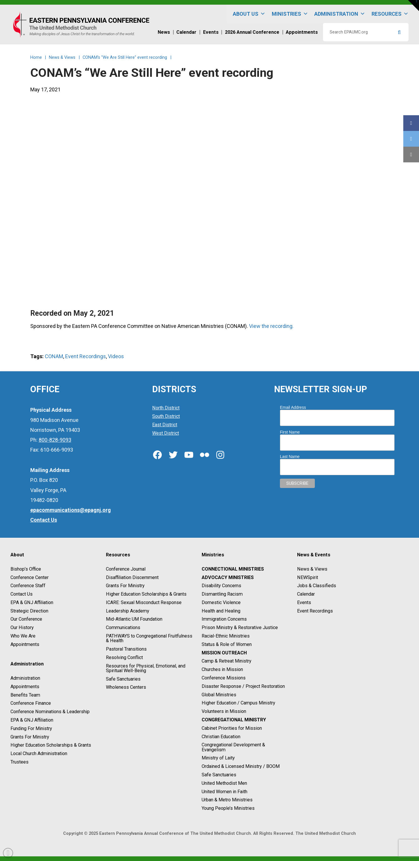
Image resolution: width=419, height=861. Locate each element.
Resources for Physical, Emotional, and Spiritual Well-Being (145, 668)
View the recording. (271, 326)
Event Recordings (85, 356)
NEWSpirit (307, 577)
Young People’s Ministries (228, 808)
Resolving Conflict (124, 657)
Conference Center (29, 577)
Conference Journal (125, 569)
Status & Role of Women (227, 644)
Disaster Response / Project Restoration (243, 686)
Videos (116, 356)
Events (304, 602)
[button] (413, 5)
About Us (249, 14)
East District (164, 424)
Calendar (306, 594)
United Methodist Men (224, 783)
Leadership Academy (127, 611)
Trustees (19, 762)
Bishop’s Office (25, 569)
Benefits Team (25, 695)
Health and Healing (221, 611)
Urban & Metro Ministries (227, 800)
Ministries (290, 14)
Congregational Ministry (234, 719)
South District (166, 416)
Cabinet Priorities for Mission (232, 728)
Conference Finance (30, 703)
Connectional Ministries (233, 569)
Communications (123, 627)
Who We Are (22, 636)
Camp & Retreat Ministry (226, 661)
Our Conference (26, 619)
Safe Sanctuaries (123, 679)
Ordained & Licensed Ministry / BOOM (241, 766)
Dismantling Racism (222, 594)
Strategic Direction (29, 611)
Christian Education (221, 736)
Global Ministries (219, 694)
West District (165, 433)
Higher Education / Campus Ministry (238, 703)
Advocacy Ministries (228, 577)
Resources (390, 14)
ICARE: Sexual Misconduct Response (144, 602)
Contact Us (21, 594)
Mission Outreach (224, 653)
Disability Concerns (221, 586)
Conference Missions (224, 678)
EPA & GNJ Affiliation (31, 602)
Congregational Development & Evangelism (233, 747)
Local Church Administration (38, 753)
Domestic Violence (221, 602)
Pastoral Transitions (126, 649)
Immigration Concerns (224, 619)
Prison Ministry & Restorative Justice (240, 627)
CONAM (54, 356)
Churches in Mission (222, 669)
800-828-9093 (55, 440)
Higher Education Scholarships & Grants (50, 745)
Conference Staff (27, 586)
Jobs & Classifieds (316, 586)
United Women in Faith (224, 791)
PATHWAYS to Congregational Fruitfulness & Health (149, 638)
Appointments (24, 644)
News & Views (312, 569)
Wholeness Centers (126, 687)
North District (166, 408)
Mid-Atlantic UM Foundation (134, 619)
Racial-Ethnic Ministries (226, 636)
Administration (339, 14)
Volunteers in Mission (224, 711)
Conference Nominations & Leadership (50, 711)
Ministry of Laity (218, 758)
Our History (22, 627)
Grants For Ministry (29, 737)
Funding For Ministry (31, 728)
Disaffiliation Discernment (132, 577)
